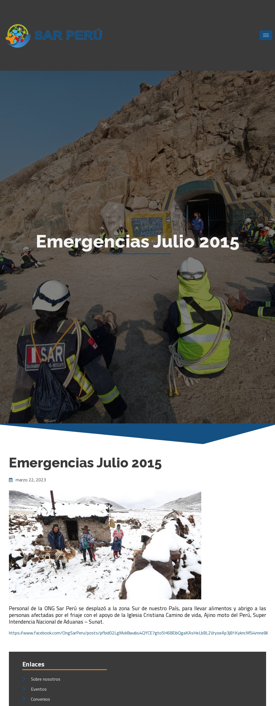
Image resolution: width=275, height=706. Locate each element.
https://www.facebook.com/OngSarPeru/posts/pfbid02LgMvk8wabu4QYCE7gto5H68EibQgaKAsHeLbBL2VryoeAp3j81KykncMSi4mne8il (138, 632)
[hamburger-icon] (266, 35)
